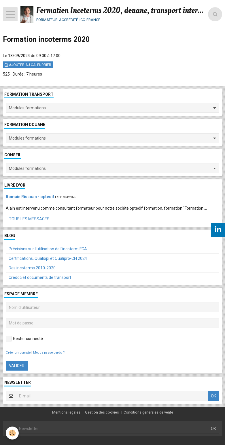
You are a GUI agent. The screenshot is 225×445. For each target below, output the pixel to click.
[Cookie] (12, 433)
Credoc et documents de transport (40, 277)
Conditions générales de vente (148, 412)
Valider (16, 365)
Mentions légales (66, 412)
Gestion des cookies (102, 412)
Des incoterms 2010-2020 (32, 268)
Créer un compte (18, 352)
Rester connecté (24, 338)
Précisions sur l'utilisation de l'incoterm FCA (48, 249)
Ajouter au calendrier (28, 65)
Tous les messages (29, 219)
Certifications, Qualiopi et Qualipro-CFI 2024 (48, 258)
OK (213, 396)
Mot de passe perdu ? (49, 352)
